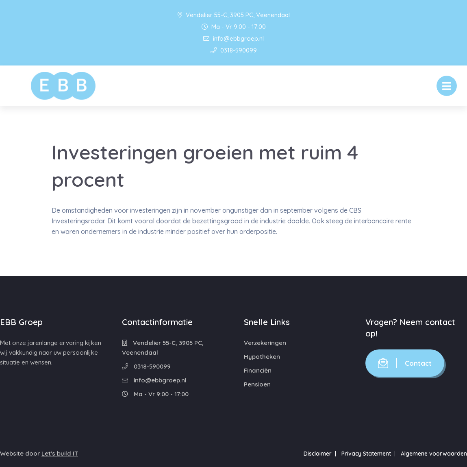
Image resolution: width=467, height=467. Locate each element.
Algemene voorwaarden (434, 453)
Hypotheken (262, 356)
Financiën (258, 370)
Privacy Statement (366, 453)
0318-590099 (234, 50)
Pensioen (257, 384)
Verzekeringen (265, 343)
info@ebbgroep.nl (233, 38)
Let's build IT (59, 453)
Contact (405, 363)
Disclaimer (318, 453)
